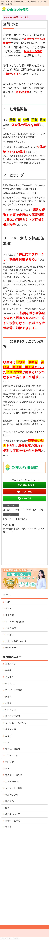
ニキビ (8, 736)
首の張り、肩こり (13, 775)
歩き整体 (10, 615)
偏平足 (8, 670)
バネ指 (8, 703)
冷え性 (8, 827)
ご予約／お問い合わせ (15, 641)
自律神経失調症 (12, 781)
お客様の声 (10, 628)
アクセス (9, 635)
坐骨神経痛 (10, 729)
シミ (7, 742)
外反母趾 (9, 677)
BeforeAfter (10, 648)
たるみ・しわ (11, 755)
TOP (7, 602)
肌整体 (8, 608)
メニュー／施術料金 (14, 622)
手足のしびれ (11, 794)
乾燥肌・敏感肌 (12, 749)
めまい (8, 768)
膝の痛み (9, 801)
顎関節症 (9, 762)
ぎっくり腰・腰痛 (13, 788)
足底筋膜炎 (10, 664)
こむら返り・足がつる (15, 723)
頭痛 (7, 808)
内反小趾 (9, 683)
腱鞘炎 (8, 696)
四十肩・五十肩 (12, 821)
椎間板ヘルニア (12, 814)
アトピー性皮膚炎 (13, 690)
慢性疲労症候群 (12, 716)
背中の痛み (10, 710)
